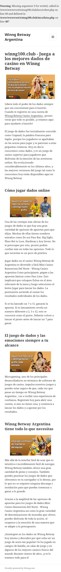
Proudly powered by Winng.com (20, 568)
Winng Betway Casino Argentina (24, 115)
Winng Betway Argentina (18, 37)
